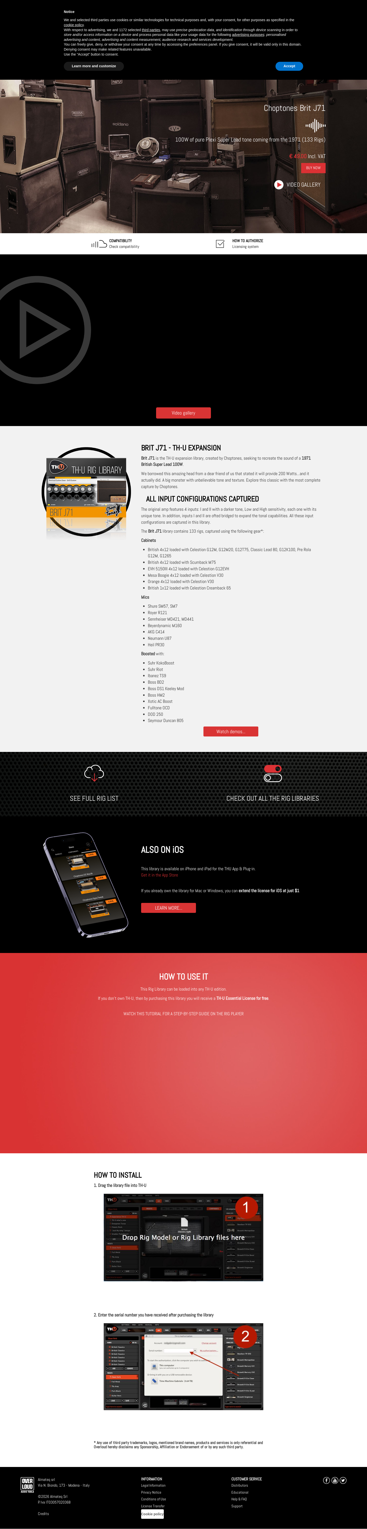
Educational (239, 1492)
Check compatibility (124, 243)
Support (237, 1506)
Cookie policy (152, 1514)
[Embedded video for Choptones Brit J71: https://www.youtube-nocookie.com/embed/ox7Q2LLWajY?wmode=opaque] (183, 329)
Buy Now (313, 167)
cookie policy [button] (74, 25)
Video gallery (304, 184)
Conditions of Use (153, 1499)
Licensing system (247, 243)
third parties (151, 30)
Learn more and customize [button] (94, 66)
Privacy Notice (151, 1492)
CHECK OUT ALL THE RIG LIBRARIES (272, 798)
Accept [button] (289, 66)
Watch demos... (230, 731)
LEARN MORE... (168, 908)
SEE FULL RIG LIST (94, 798)
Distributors (239, 1485)
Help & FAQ (239, 1499)
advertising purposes (248, 35)
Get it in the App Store (159, 875)
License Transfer (153, 1506)
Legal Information (153, 1485)
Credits (43, 1513)
